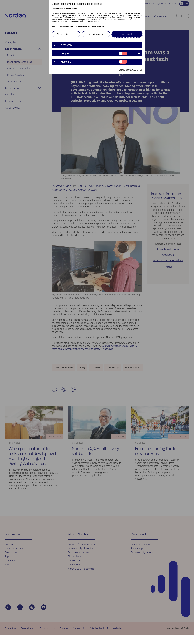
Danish (55, 9)
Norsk (60, 9)
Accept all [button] (127, 34)
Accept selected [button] (96, 34)
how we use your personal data (90, 26)
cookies (69, 26)
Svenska (67, 9)
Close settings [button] (63, 34)
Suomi (74, 9)
